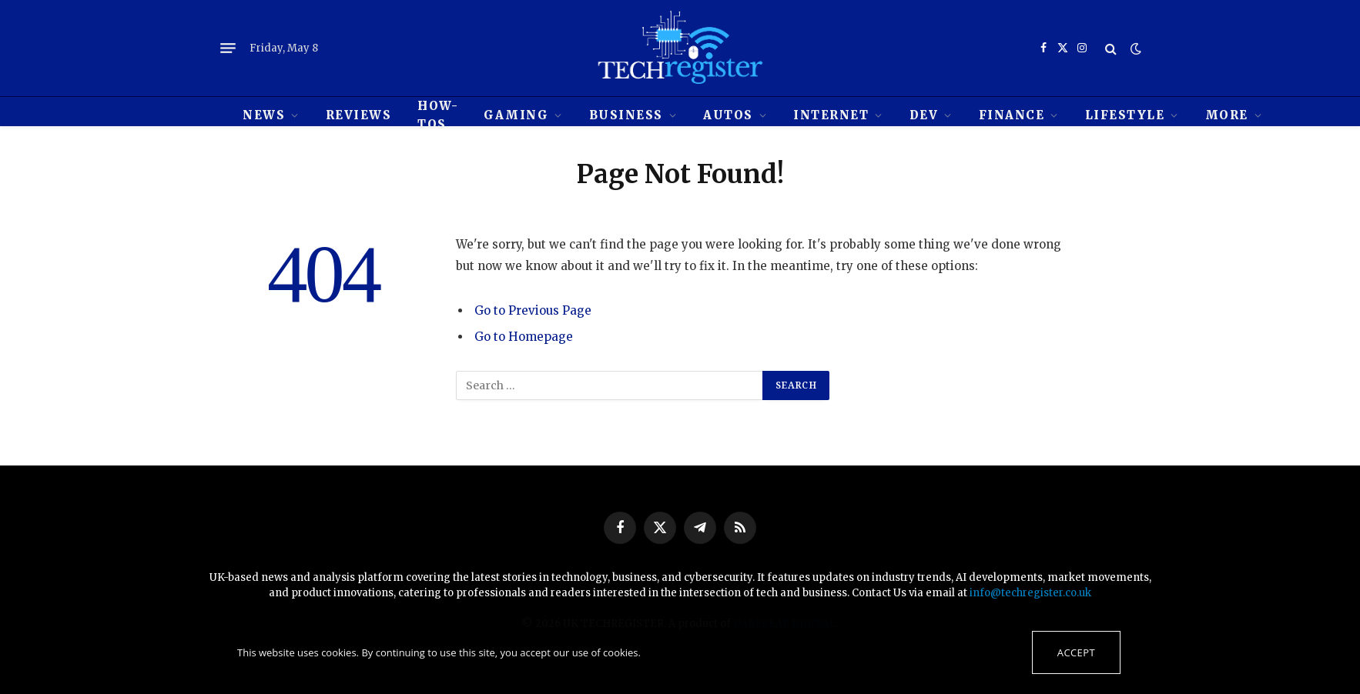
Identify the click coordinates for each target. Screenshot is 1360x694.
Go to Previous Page (532, 310)
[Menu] (228, 48)
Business (626, 115)
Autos (728, 115)
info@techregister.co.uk (1030, 592)
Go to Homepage (523, 336)
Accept (1076, 652)
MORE (1226, 115)
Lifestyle (1125, 115)
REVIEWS (359, 115)
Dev (924, 115)
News (264, 115)
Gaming (516, 115)
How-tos (437, 115)
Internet (831, 115)
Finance (1012, 115)
